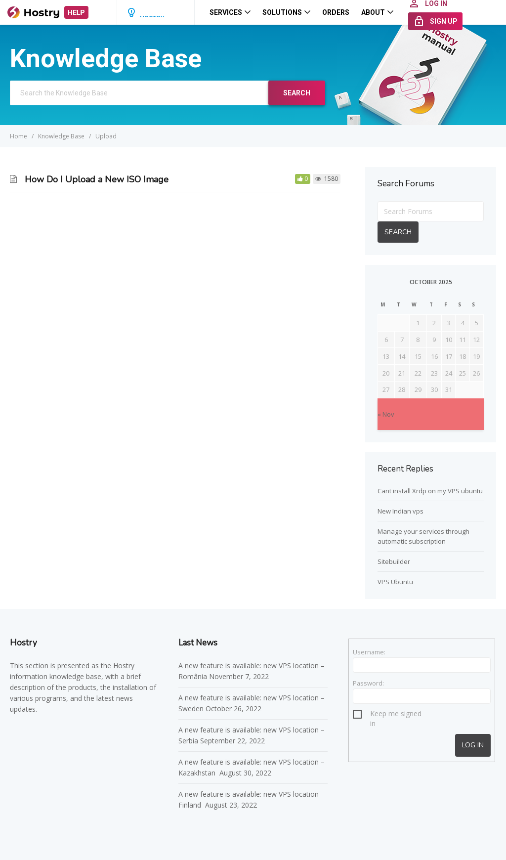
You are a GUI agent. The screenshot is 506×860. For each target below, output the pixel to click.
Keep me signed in (396, 715)
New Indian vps (400, 511)
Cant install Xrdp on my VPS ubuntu (430, 490)
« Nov (386, 414)
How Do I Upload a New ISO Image (97, 179)
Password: (368, 683)
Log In (473, 745)
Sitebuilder (394, 561)
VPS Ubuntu (395, 581)
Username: (369, 651)
